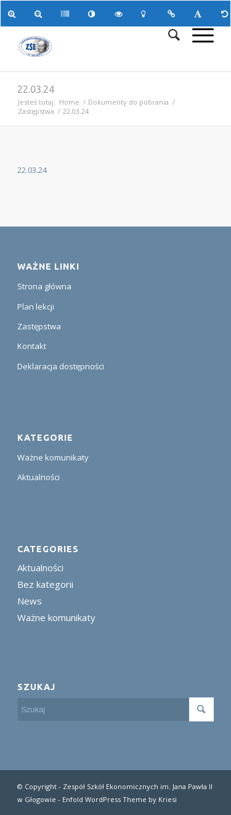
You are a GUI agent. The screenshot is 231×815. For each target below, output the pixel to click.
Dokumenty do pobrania (128, 101)
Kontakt (31, 345)
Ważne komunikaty (53, 457)
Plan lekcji (35, 306)
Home (69, 101)
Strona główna (44, 286)
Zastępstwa (36, 111)
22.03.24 (35, 89)
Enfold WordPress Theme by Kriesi (119, 799)
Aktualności (38, 477)
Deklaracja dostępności (60, 366)
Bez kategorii (45, 584)
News (29, 601)
